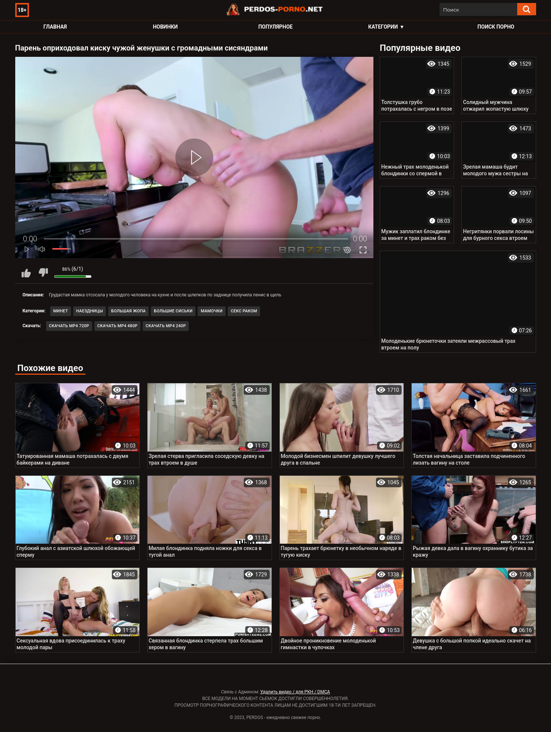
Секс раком (244, 311)
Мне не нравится (43, 272)
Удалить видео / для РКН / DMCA (295, 691)
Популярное (275, 27)
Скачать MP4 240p (166, 325)
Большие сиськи (173, 311)
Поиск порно (495, 27)
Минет (60, 311)
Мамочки (212, 311)
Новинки (165, 27)
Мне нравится (26, 272)
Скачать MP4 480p (117, 325)
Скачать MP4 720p (69, 325)
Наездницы (89, 311)
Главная (55, 27)
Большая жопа (128, 311)
